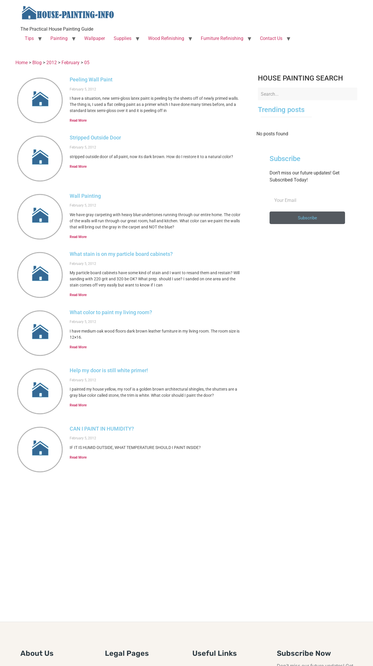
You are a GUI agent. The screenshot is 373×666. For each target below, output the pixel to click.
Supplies (122, 38)
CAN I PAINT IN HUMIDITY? (102, 429)
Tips (29, 38)
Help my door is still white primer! (109, 370)
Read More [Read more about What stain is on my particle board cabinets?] (78, 295)
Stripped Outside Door (95, 137)
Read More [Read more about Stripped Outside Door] (78, 167)
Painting (59, 38)
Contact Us (271, 38)
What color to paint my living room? (111, 312)
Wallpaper (94, 38)
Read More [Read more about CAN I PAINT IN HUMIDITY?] (78, 457)
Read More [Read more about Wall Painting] (78, 237)
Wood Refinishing (166, 38)
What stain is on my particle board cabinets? (121, 254)
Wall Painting (85, 196)
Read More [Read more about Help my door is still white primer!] (78, 405)
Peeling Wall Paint (91, 79)
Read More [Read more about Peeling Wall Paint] (78, 120)
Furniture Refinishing (222, 38)
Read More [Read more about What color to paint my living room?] (78, 347)
